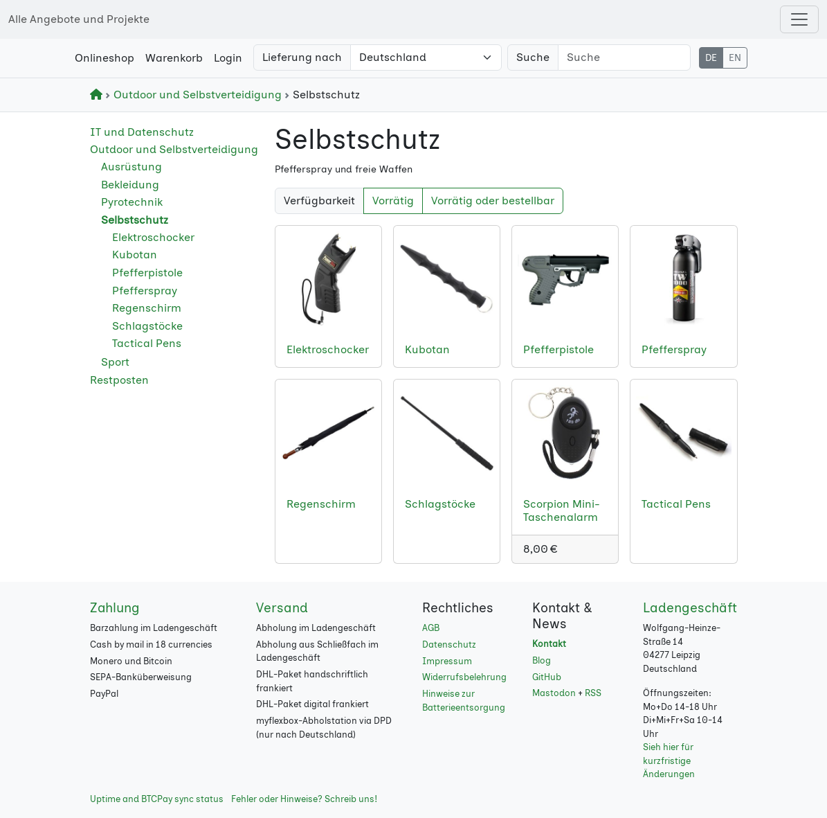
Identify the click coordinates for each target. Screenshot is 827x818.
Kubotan (134, 254)
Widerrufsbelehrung (464, 677)
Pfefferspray (144, 290)
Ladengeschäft (690, 608)
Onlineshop (104, 57)
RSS (593, 693)
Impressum (447, 661)
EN (735, 58)
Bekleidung (130, 184)
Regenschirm (146, 307)
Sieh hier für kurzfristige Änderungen (669, 760)
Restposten (119, 379)
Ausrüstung (131, 166)
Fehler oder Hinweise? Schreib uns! (304, 799)
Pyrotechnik (132, 201)
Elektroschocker (153, 237)
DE (711, 58)
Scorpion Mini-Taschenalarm (561, 510)
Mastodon (554, 693)
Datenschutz (449, 644)
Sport (115, 361)
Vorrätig (393, 200)
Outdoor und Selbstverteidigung (194, 94)
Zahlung (115, 608)
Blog (541, 660)
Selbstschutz (134, 219)
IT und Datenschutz (142, 132)
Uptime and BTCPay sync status (157, 799)
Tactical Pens (146, 343)
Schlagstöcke (147, 325)
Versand (282, 608)
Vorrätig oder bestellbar (492, 200)
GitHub (546, 677)
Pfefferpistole (147, 272)
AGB (430, 628)
